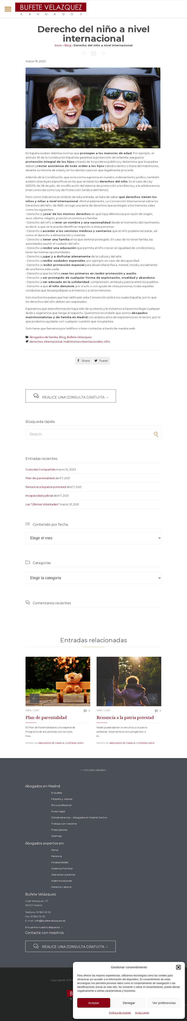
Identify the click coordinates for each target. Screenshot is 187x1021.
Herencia (56, 856)
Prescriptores (59, 829)
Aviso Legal (142, 1012)
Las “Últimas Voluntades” (42, 504)
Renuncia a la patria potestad (46, 487)
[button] (178, 967)
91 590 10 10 (43, 912)
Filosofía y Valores (61, 799)
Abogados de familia (43, 337)
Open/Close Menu (8, 9)
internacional (53, 341)
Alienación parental (63, 874)
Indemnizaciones (61, 880)
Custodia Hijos (74, 743)
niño (107, 341)
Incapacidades (59, 862)
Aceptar (93, 1003)
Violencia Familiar (62, 868)
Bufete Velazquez (79, 337)
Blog (67, 45)
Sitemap (56, 835)
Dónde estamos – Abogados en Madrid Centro (79, 817)
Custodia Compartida (40, 469)
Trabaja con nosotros (64, 823)
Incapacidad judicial (39, 495)
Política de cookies (120, 1012)
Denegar (129, 1003)
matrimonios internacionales (83, 341)
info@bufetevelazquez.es (50, 920)
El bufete (56, 792)
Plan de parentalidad (40, 478)
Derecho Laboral (61, 886)
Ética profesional (61, 805)
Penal (54, 850)
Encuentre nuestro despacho (42, 927)
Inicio (58, 45)
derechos (36, 341)
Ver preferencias (164, 1003)
